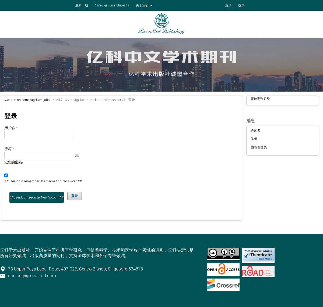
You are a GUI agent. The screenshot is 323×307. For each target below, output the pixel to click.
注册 (228, 5)
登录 (241, 5)
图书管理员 (259, 147)
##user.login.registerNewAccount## (36, 197)
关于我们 (142, 5)
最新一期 (81, 5)
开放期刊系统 (260, 99)
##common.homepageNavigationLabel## (33, 100)
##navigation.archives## (111, 5)
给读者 (255, 130)
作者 (254, 139)
